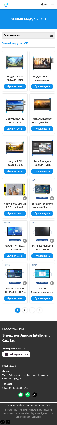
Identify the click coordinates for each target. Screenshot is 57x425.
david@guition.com (16, 354)
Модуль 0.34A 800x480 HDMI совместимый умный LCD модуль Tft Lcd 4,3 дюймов (14, 78)
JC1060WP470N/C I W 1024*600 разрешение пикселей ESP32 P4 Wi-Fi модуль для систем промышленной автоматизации (42, 248)
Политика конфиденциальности (22, 405)
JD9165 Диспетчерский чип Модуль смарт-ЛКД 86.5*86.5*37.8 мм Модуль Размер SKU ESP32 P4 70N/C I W (42, 290)
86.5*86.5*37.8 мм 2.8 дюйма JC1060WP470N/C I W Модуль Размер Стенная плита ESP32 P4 (14, 248)
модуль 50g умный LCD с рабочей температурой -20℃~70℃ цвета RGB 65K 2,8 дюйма (15, 205)
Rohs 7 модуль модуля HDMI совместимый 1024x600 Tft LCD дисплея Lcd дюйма (42, 163)
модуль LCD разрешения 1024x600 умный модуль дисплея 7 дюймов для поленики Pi (14, 163)
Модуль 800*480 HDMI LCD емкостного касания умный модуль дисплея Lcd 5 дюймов (14, 121)
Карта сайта (44, 405)
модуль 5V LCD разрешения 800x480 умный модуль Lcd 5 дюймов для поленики (42, 78)
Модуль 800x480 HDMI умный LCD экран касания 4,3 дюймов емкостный (42, 121)
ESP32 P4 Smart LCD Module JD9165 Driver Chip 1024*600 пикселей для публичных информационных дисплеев (15, 290)
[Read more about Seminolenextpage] (32, 310)
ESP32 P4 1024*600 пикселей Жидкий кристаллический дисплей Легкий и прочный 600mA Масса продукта (42, 205)
